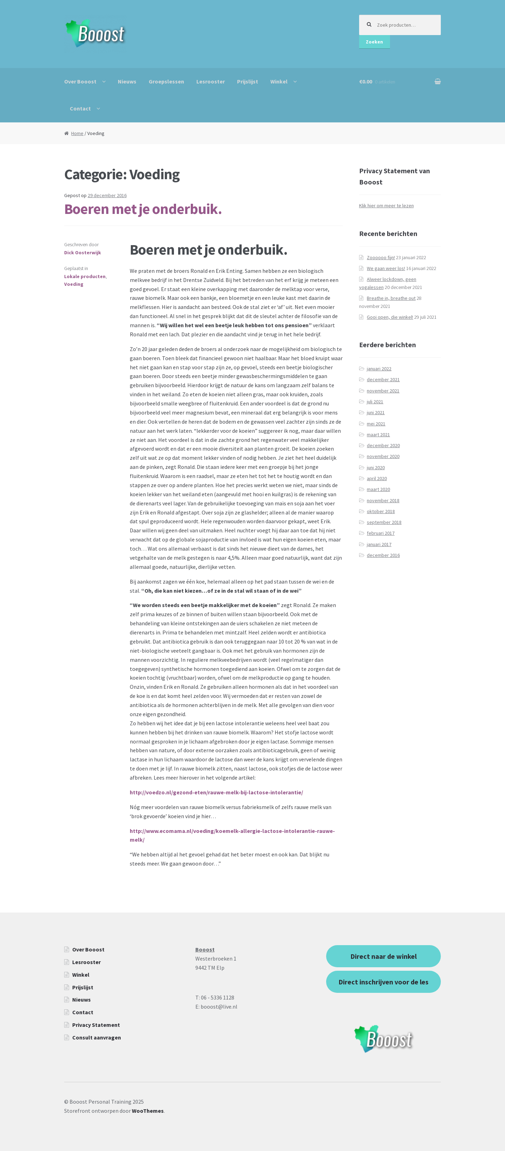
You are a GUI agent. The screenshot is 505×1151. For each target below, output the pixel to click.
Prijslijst (247, 81)
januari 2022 (379, 368)
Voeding (73, 284)
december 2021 (383, 379)
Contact (80, 108)
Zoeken (374, 42)
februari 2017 (381, 533)
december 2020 (383, 445)
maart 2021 (378, 434)
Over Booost (80, 81)
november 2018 (383, 500)
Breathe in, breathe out (391, 298)
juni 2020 (376, 467)
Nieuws (127, 81)
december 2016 (383, 555)
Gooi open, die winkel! (390, 317)
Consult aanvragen (96, 1037)
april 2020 (377, 478)
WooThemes (148, 1110)
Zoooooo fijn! (381, 257)
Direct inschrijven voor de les (383, 981)
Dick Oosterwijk (82, 252)
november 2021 (383, 391)
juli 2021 (375, 401)
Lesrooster (210, 81)
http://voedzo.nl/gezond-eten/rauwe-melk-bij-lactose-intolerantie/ (216, 792)
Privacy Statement (96, 1024)
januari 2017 (379, 544)
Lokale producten (85, 276)
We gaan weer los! (386, 268)
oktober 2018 (381, 511)
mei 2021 (376, 423)
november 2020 (383, 456)
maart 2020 (378, 489)
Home (77, 133)
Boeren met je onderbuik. (143, 209)
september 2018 (384, 522)
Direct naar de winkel (383, 956)
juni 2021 (376, 412)
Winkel (279, 81)
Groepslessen (166, 81)
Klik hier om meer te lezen (386, 205)
